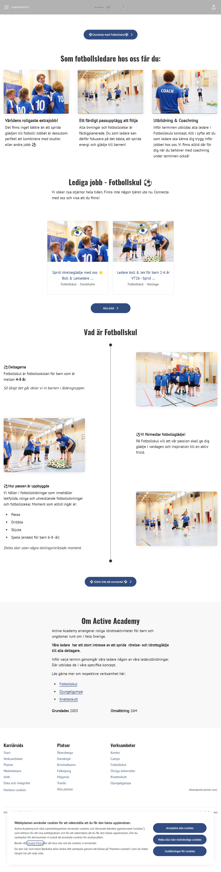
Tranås (61, 783)
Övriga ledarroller (123, 771)
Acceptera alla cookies (180, 828)
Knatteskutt (68, 699)
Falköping (64, 771)
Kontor (115, 753)
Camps (115, 759)
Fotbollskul (68, 684)
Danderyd (63, 759)
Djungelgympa (71, 691)
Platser (8, 765)
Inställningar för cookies (180, 851)
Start (7, 753)
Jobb (7, 777)
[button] (214, 7)
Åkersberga (65, 753)
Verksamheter (13, 759)
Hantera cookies (15, 790)
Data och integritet (17, 783)
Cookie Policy (35, 843)
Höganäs (63, 777)
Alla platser (65, 789)
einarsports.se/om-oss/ (203, 789)
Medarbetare (12, 771)
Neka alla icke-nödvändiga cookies (179, 839)
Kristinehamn (66, 765)
